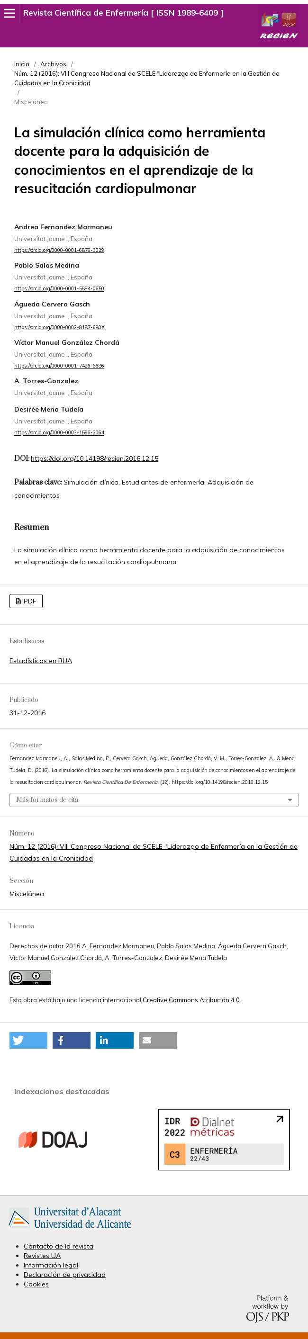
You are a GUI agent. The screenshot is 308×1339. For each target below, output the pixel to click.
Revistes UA (42, 1255)
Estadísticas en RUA (40, 660)
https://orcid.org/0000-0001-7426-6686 (59, 365)
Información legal (51, 1265)
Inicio (21, 64)
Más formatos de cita (47, 800)
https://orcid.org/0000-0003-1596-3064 (59, 433)
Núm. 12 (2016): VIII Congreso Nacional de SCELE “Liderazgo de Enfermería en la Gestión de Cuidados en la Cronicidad (147, 78)
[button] (28, 1040)
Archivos (53, 64)
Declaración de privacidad (65, 1274)
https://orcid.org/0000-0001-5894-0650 (59, 289)
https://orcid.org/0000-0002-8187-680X (59, 327)
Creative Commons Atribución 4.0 (191, 1000)
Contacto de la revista (58, 1246)
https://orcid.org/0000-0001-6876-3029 (59, 250)
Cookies (36, 1284)
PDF (29, 601)
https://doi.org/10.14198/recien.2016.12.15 (94, 458)
